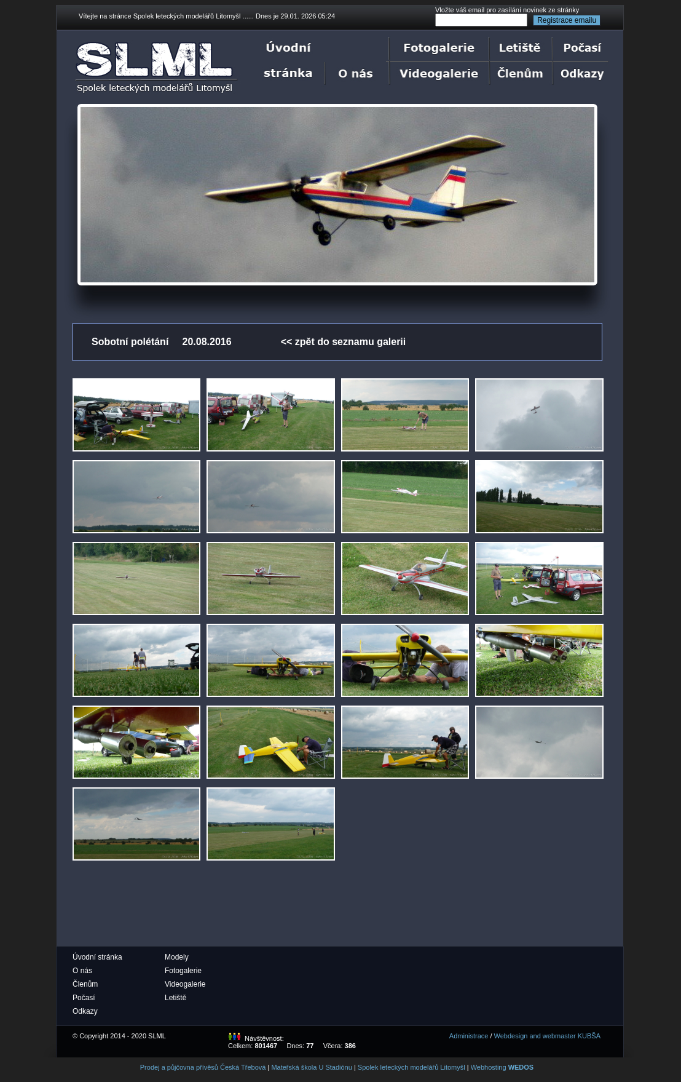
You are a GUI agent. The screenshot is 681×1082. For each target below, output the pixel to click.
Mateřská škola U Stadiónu (311, 1067)
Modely (177, 957)
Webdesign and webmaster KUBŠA (547, 1036)
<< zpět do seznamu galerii (343, 341)
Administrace (469, 1036)
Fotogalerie (183, 970)
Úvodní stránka (97, 957)
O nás (82, 970)
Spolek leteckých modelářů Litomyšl (411, 1067)
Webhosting (502, 1067)
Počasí (84, 997)
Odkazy (85, 1011)
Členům (85, 984)
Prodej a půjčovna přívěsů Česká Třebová (203, 1067)
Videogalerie (185, 984)
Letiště (175, 997)
